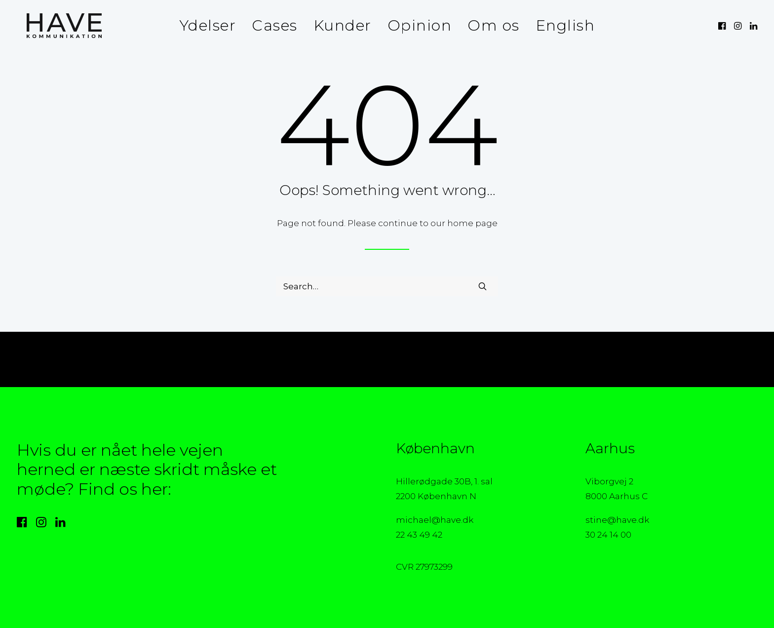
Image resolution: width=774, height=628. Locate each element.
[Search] (387, 286)
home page (472, 223)
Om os (493, 25)
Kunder (342, 25)
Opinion (419, 25)
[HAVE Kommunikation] (54, 25)
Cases (275, 25)
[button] (723, 25)
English (565, 25)
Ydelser (207, 25)
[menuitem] (207, 25)
